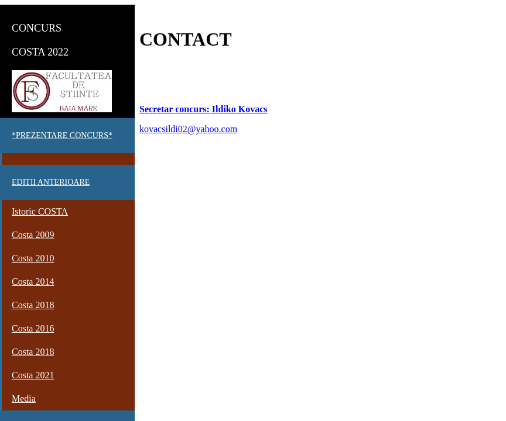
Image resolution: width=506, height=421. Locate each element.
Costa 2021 (33, 375)
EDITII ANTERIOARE (51, 182)
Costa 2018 (33, 305)
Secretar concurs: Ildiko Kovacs (203, 109)
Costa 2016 (33, 328)
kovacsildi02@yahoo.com (188, 129)
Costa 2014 (33, 282)
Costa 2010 (33, 258)
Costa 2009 (33, 235)
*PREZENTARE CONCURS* (62, 135)
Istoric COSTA (40, 211)
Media (24, 398)
